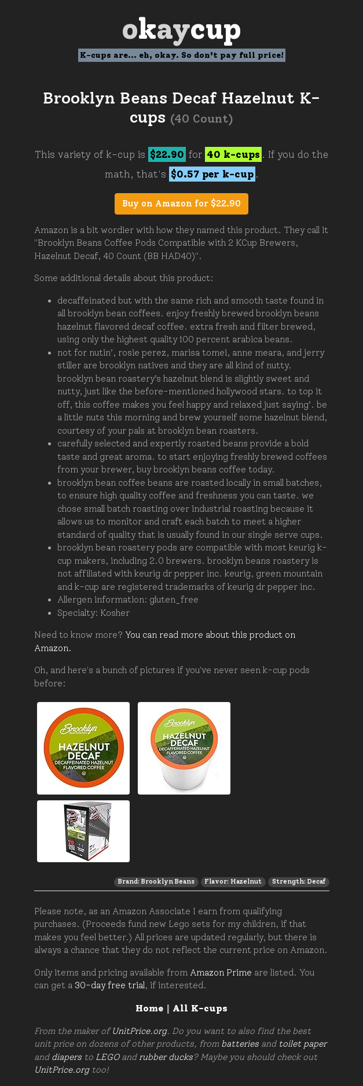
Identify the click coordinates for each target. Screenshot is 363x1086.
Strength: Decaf (298, 881)
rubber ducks (166, 1057)
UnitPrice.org (139, 1031)
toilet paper (302, 1044)
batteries (240, 1044)
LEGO (107, 1057)
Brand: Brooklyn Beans (156, 881)
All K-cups (200, 1008)
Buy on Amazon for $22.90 (181, 203)
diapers (67, 1057)
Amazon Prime (221, 972)
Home (149, 1008)
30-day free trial (110, 985)
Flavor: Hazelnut (233, 881)
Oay (181, 28)
